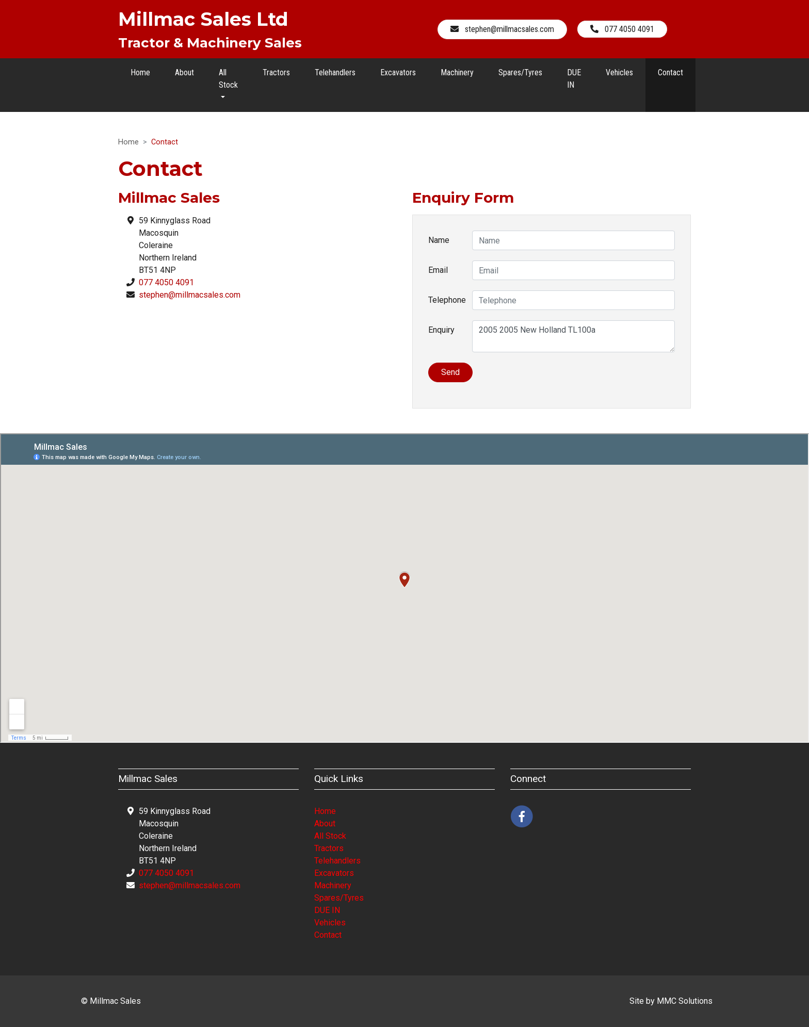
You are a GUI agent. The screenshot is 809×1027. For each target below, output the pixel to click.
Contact (670, 72)
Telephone (446, 300)
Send (450, 372)
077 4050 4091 (166, 282)
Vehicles (619, 72)
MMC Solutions (685, 1001)
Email (438, 270)
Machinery (457, 72)
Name (438, 240)
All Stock (330, 836)
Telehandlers (335, 72)
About (184, 72)
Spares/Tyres (520, 72)
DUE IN (574, 79)
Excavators (398, 72)
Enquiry (441, 330)
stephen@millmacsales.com (189, 295)
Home (140, 72)
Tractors (276, 72)
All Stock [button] (228, 79)
